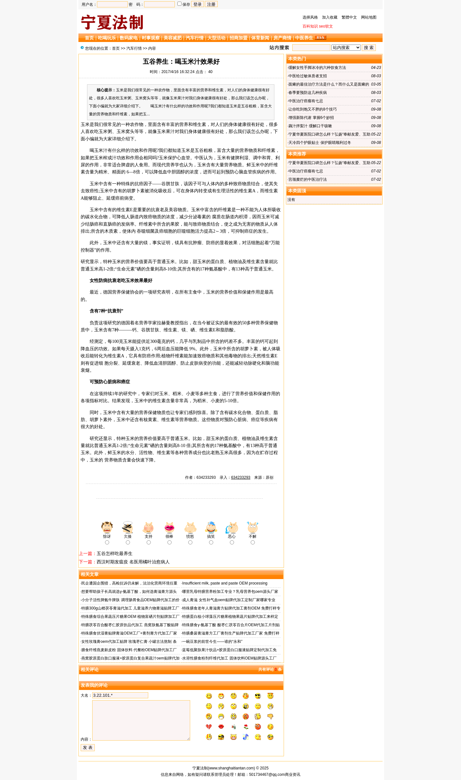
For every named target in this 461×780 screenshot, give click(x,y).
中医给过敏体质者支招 (307, 76)
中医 (199, 157)
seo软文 (326, 26)
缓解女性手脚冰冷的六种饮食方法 (317, 67)
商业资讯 (292, 774)
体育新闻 (260, 37)
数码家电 (129, 37)
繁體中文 (349, 17)
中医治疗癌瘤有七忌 (305, 101)
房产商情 (282, 37)
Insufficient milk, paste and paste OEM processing (224, 583)
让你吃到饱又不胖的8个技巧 (312, 109)
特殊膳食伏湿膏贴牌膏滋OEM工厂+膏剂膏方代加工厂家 (129, 633)
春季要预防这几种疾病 (307, 92)
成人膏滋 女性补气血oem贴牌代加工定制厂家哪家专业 (228, 600)
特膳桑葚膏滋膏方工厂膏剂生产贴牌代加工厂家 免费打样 (230, 633)
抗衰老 (114, 280)
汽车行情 (195, 37)
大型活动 (216, 37)
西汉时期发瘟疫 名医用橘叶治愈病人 (133, 561)
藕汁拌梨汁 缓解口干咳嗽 (310, 126)
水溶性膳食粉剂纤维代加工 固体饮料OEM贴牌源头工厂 (229, 658)
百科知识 (310, 26)
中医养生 (304, 37)
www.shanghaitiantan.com (231, 768)
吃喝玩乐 (107, 37)
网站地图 (368, 17)
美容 (173, 209)
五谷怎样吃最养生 (115, 553)
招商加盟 (238, 37)
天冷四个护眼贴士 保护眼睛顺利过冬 (319, 142)
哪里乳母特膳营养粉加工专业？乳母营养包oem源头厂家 (230, 591)
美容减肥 (173, 37)
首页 (89, 37)
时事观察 (151, 37)
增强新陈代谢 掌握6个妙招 (311, 117)
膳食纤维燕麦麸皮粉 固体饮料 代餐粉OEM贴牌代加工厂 (129, 650)
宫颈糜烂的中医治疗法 (307, 179)
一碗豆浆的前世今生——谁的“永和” (212, 641)
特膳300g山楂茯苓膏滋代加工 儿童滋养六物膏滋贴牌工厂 (130, 608)
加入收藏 (329, 17)
